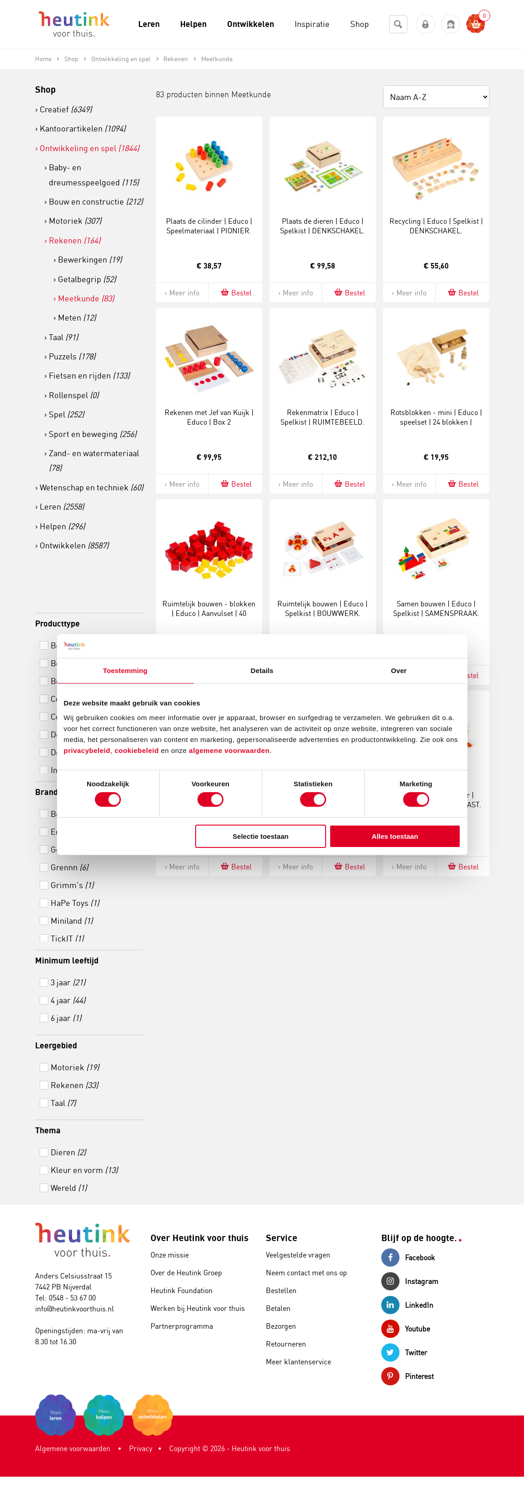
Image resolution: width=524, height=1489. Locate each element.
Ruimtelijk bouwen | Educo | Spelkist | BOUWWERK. (322, 608)
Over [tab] (399, 670)
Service (281, 1237)
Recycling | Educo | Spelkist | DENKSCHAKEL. (436, 225)
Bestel (235, 292)
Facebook (408, 1257)
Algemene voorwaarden (72, 1448)
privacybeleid (87, 750)
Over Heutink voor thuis (199, 1237)
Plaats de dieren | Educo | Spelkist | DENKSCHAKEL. (322, 225)
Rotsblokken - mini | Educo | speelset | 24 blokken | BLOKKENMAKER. (436, 422)
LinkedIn (407, 1305)
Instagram (409, 1281)
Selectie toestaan (261, 836)
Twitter (404, 1352)
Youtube (405, 1329)
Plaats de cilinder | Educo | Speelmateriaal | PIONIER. (209, 225)
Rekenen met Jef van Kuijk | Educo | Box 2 (209, 417)
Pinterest (407, 1376)
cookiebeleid (137, 750)
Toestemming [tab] (125, 670)
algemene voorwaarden (229, 750)
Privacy (140, 1448)
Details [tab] (262, 670)
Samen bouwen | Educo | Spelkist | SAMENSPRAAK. (436, 608)
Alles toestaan (395, 836)
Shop (45, 89)
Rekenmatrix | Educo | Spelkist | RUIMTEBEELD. (322, 417)
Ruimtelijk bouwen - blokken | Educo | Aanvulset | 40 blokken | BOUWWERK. (208, 613)
